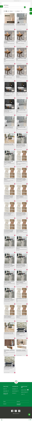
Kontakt (4, 401)
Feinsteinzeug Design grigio (20, 24)
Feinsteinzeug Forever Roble (8, 144)
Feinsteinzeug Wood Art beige (9, 24)
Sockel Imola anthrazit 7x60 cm (9, 247)
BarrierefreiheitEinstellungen (19, 404)
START (1, 6)
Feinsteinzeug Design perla (8, 127)
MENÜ (29, 419)
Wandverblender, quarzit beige (9, 367)
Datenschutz (18, 401)
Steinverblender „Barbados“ (21, 350)
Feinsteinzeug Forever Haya (8, 332)
